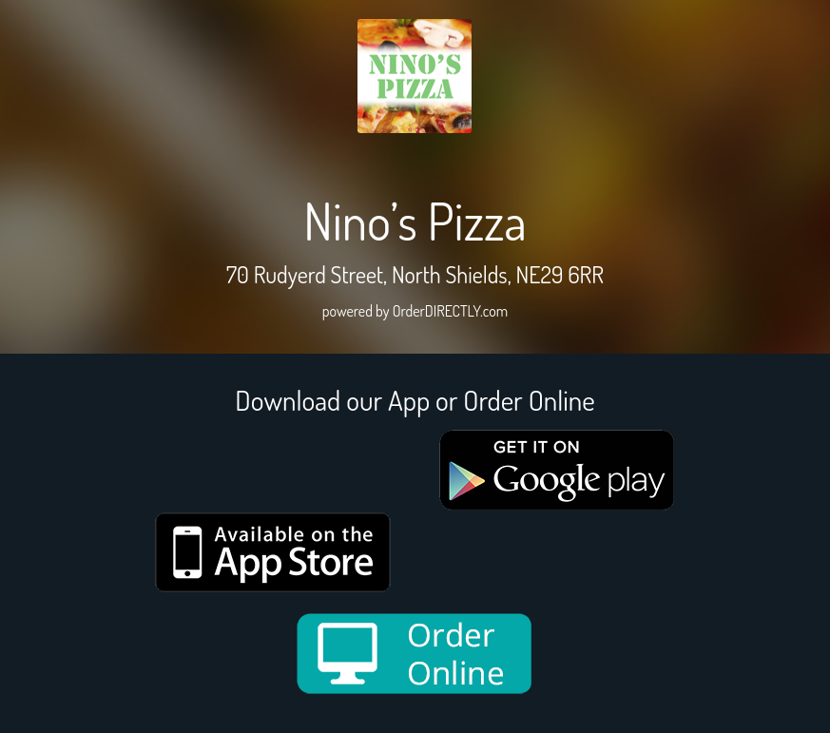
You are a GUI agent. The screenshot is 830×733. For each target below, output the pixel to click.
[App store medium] (273, 552)
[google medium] (557, 470)
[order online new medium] (414, 653)
